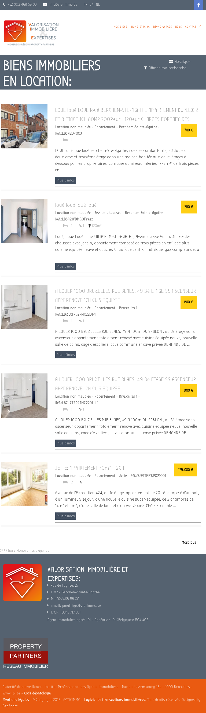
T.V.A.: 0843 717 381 (66, 612)
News (178, 27)
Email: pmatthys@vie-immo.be (76, 605)
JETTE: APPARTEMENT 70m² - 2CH (89, 468)
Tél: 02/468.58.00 (65, 599)
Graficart (10, 706)
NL (98, 4)
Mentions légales (16, 699)
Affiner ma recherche (165, 68)
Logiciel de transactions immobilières (114, 699)
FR (85, 4)
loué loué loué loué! (76, 205)
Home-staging (140, 27)
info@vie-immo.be (63, 4)
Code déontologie (37, 693)
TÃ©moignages (162, 27)
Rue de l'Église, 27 (65, 585)
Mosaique (179, 61)
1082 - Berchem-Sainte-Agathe (75, 592)
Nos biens (120, 27)
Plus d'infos (66, 180)
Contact (190, 27)
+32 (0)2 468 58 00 (22, 4)
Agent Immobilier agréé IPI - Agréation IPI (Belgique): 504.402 (97, 620)
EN (92, 4)
